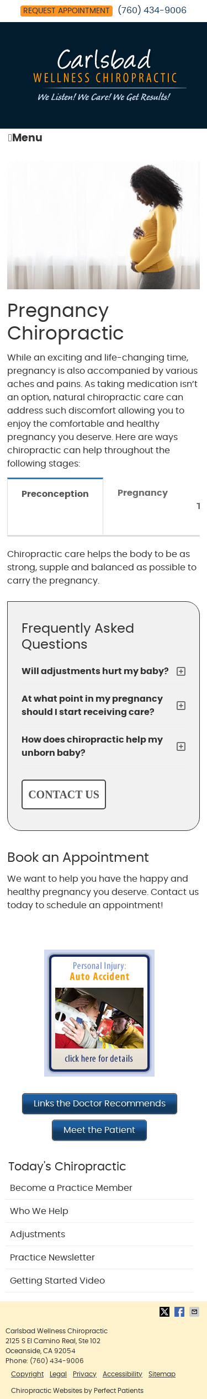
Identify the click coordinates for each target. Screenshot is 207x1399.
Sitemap (162, 1374)
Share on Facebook (180, 1312)
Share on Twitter (166, 1312)
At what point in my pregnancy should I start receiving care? (92, 706)
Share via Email (195, 1312)
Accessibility (122, 1374)
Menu (25, 138)
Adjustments (37, 1234)
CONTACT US (63, 794)
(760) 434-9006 (152, 10)
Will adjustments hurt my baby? (95, 671)
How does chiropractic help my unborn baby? (92, 746)
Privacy (85, 1374)
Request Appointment (66, 11)
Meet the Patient (99, 1130)
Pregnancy (143, 493)
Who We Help (39, 1211)
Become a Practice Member (71, 1188)
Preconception (55, 494)
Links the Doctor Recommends (100, 1103)
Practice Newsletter (52, 1257)
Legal (58, 1374)
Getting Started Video (57, 1280)
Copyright (27, 1374)
